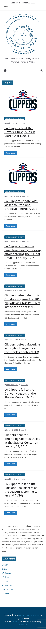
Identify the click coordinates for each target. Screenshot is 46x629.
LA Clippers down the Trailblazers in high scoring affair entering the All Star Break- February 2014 (22, 252)
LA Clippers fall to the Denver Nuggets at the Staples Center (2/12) (20, 393)
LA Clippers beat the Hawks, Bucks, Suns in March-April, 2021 (19, 132)
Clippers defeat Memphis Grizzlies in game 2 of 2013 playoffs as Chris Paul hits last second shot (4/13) (22, 301)
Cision (4, 569)
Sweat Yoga (6, 565)
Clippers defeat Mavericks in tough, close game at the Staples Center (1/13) (22, 348)
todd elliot (21, 123)
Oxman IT (6, 593)
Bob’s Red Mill (7, 589)
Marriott (5, 581)
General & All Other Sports (14, 119)
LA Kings (5, 577)
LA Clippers (6, 573)
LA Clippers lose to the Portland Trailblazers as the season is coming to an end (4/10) (21, 489)
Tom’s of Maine (8, 585)
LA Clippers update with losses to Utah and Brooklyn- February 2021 (21, 205)
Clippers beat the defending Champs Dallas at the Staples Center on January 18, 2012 (22, 440)
